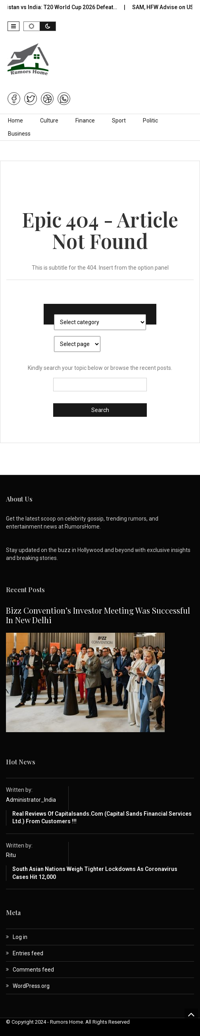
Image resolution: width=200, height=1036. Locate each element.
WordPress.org (31, 986)
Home (15, 120)
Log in (20, 937)
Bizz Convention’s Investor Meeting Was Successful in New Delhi (98, 615)
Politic (150, 120)
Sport (119, 120)
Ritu (11, 855)
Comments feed (33, 969)
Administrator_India (31, 800)
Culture (49, 120)
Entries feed (28, 953)
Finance (85, 120)
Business (19, 133)
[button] (13, 26)
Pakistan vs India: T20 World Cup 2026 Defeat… (88, 7)
